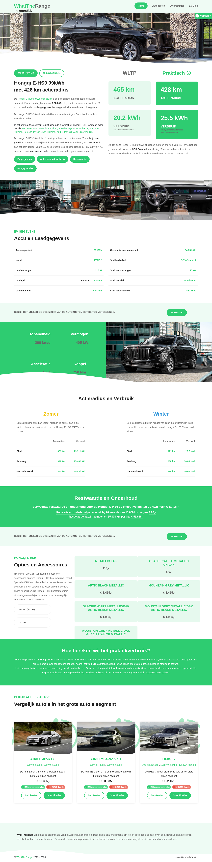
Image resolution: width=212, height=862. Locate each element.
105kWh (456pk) (187, 764)
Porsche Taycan (67, 128)
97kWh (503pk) (51, 764)
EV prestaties (177, 5)
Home (141, 5)
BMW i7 (43, 128)
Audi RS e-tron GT (83, 131)
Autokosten (158, 5)
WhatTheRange (24, 857)
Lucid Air (53, 128)
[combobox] (32, 610)
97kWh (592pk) (34, 764)
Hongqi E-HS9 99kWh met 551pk (35, 98)
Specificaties (54, 795)
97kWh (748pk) (97, 764)
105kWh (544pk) (169, 764)
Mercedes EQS (30, 128)
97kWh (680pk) (114, 764)
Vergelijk (203, 16)
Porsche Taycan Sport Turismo (40, 131)
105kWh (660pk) (150, 764)
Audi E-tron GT (65, 131)
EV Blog (193, 5)
